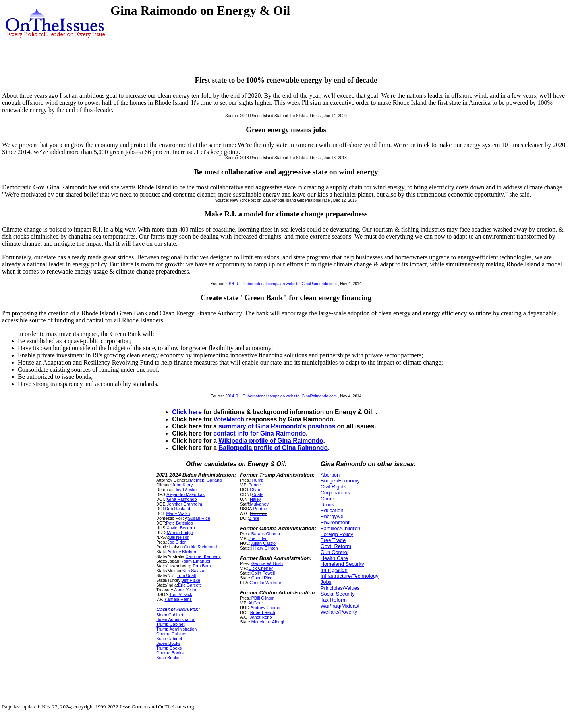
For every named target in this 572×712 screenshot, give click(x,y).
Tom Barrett (204, 565)
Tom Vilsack (180, 594)
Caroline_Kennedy (203, 556)
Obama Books (170, 652)
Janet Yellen (185, 589)
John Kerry (182, 484)
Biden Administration (175, 619)
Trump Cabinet (170, 624)
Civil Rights (333, 487)
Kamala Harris (178, 599)
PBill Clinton (262, 598)
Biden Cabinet (169, 614)
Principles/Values (340, 588)
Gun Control (334, 552)
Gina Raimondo (182, 499)
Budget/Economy (340, 481)
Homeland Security (342, 564)
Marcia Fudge (180, 532)
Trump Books (169, 648)
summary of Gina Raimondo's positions (276, 426)
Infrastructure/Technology (350, 576)
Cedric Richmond (200, 546)
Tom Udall (186, 575)
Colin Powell (263, 573)
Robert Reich (262, 612)
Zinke (254, 518)
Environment (335, 522)
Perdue (260, 508)
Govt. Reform (336, 546)
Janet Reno (261, 617)
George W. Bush (267, 563)
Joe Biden (177, 542)
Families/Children (340, 528)
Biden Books (168, 643)
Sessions (258, 513)
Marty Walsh (178, 513)
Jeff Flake (191, 580)
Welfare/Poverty (339, 612)
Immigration (334, 570)
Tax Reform (334, 600)
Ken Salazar (194, 570)
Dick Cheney (260, 568)
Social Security (338, 594)
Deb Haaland (177, 508)
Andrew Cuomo (265, 607)
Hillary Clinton (264, 548)
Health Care (334, 558)
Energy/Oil (333, 516)
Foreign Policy (337, 534)
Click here (187, 412)
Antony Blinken (182, 551)
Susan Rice (199, 518)
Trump (257, 480)
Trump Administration (176, 629)
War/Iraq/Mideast (340, 606)
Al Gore (255, 602)
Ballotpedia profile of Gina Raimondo (273, 447)
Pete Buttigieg (179, 523)
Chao (255, 489)
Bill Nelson (179, 537)
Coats (257, 494)
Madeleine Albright (269, 621)
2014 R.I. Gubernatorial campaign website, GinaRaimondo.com (281, 284)
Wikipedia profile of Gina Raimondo (270, 440)
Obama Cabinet (171, 633)
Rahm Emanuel (195, 561)
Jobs (326, 582)
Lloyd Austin (185, 489)
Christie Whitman (265, 582)
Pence (254, 484)
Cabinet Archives (177, 609)
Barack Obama (265, 533)
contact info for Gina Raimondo (259, 433)
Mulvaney (259, 504)
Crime (327, 499)
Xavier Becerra (180, 527)
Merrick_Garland (206, 480)
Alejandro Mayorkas (185, 494)
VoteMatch (228, 419)
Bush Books (167, 657)
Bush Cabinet (169, 638)
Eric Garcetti (190, 585)
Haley (255, 499)
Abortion (330, 475)
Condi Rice (261, 577)
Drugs (327, 504)
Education (332, 510)
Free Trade (333, 540)
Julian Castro (263, 543)
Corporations (335, 493)
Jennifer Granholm (184, 504)
